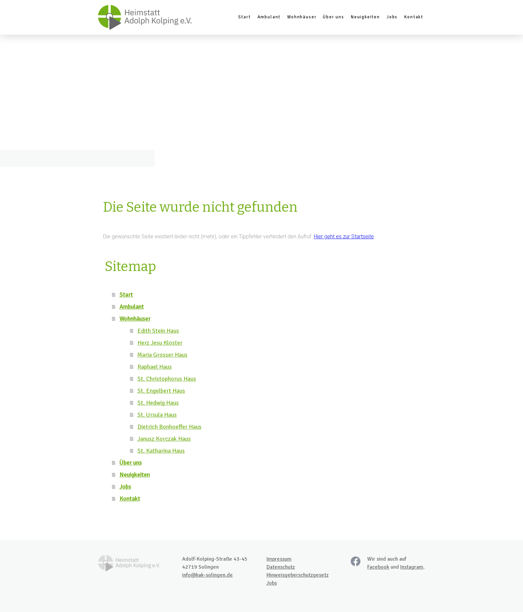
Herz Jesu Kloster (159, 342)
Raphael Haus (154, 366)
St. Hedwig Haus (158, 402)
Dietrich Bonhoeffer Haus (169, 426)
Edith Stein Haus (158, 330)
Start (244, 17)
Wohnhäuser (301, 17)
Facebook (378, 567)
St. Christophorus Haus (166, 378)
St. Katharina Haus (161, 450)
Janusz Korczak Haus (164, 438)
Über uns (333, 17)
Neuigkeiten (365, 17)
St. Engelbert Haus (161, 390)
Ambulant (269, 17)
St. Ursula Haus (157, 414)
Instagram (411, 567)
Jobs (392, 17)
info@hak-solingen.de (207, 575)
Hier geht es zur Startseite (344, 236)
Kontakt (413, 17)
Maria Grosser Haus (162, 354)
